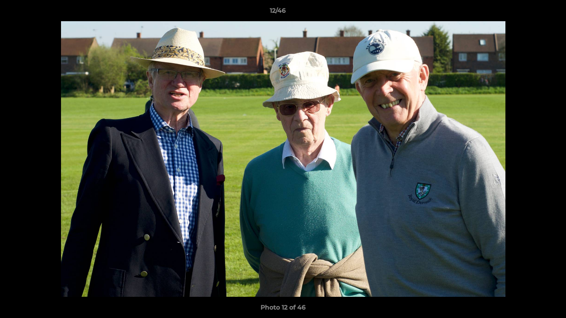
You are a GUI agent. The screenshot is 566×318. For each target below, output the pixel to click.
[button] (529, 13)
